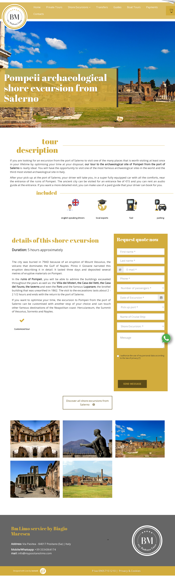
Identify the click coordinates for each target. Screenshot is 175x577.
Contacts (38, 14)
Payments (152, 7)
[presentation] (135, 370)
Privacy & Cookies (130, 571)
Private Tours (54, 7)
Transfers (102, 7)
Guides (117, 7)
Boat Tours (134, 7)
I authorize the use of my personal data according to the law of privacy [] (140, 356)
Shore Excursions (79, 7)
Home (37, 7)
